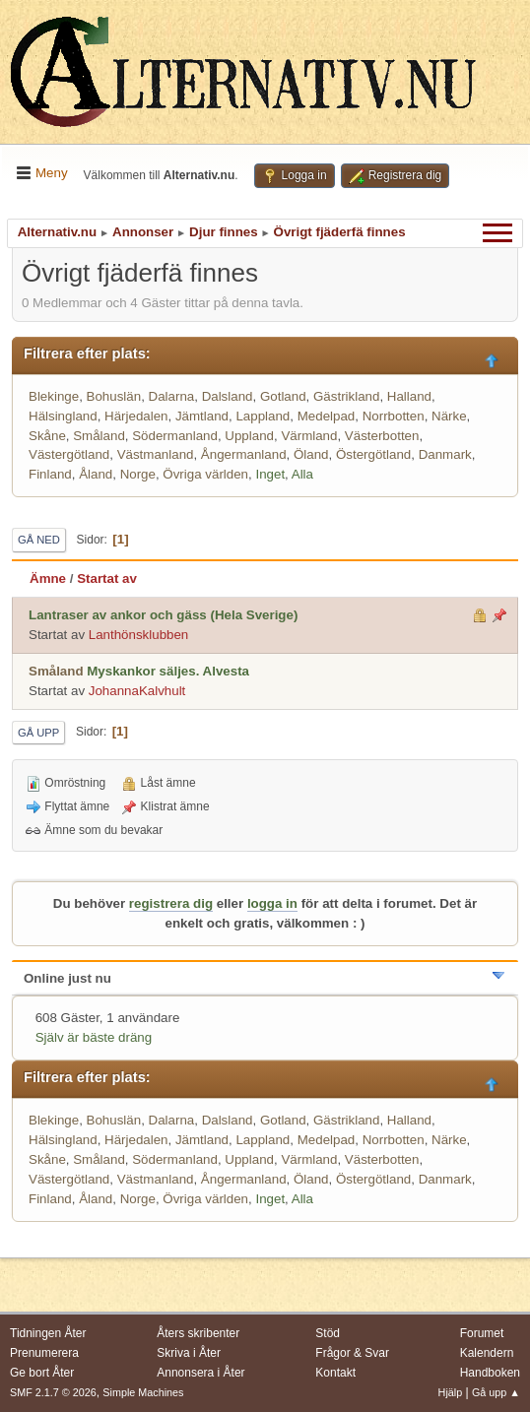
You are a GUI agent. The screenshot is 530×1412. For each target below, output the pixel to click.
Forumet (482, 1333)
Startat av (107, 578)
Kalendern (487, 1353)
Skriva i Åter (189, 1353)
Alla (302, 474)
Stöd (327, 1333)
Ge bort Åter (42, 1373)
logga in (272, 903)
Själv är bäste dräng (94, 1037)
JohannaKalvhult (137, 690)
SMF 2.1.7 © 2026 (53, 1392)
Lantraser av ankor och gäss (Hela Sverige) (163, 615)
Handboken (490, 1373)
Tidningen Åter (48, 1333)
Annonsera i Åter (200, 1373)
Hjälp (450, 1392)
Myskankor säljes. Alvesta (168, 671)
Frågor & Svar (352, 1353)
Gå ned (39, 540)
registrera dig (171, 903)
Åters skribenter (198, 1333)
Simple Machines (142, 1392)
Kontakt (335, 1373)
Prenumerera (44, 1353)
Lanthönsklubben (139, 634)
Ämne (48, 578)
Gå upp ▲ (496, 1392)
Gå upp (38, 732)
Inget (270, 474)
